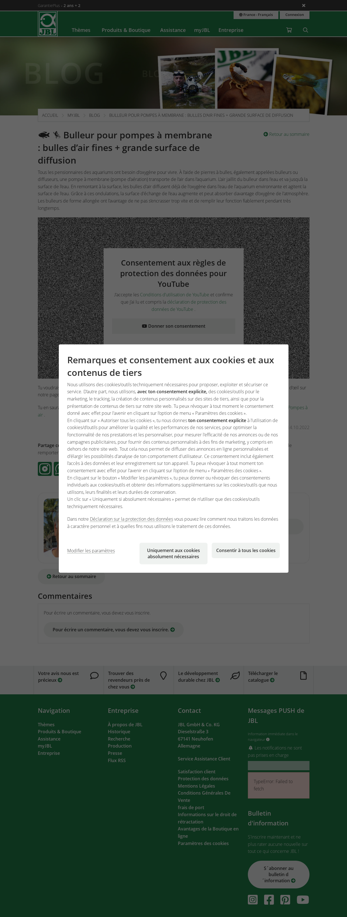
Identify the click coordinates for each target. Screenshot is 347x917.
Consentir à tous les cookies (246, 550)
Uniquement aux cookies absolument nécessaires (173, 553)
